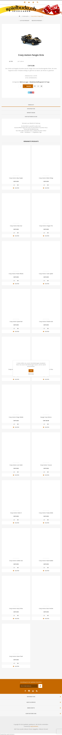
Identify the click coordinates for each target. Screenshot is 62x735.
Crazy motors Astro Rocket (46, 608)
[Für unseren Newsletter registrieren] (29, 686)
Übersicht (31, 104)
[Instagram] (29, 691)
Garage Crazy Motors (46, 417)
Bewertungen (31, 112)
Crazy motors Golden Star (16, 560)
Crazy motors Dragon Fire (46, 226)
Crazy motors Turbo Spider (46, 273)
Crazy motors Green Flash (16, 656)
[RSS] (37, 691)
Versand (46, 729)
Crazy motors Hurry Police (16, 608)
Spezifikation (31, 108)
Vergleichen (38, 86)
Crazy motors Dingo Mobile (16, 417)
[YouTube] (33, 691)
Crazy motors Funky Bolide (46, 513)
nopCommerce (34, 726)
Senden (40, 686)
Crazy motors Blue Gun (16, 226)
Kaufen (29, 86)
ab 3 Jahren (21, 61)
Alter (11, 61)
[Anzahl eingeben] (20, 86)
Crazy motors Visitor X (16, 513)
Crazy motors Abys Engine (16, 178)
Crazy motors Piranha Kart (46, 321)
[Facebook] (25, 691)
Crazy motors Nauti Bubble (46, 560)
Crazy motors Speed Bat (16, 321)
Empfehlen (41, 86)
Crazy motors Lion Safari (16, 465)
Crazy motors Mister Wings (46, 178)
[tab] (31, 105)
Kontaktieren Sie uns (31, 116)
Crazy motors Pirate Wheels (16, 273)
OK (31, 370)
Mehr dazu (31, 374)
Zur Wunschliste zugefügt (34, 86)
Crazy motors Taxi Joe (46, 465)
